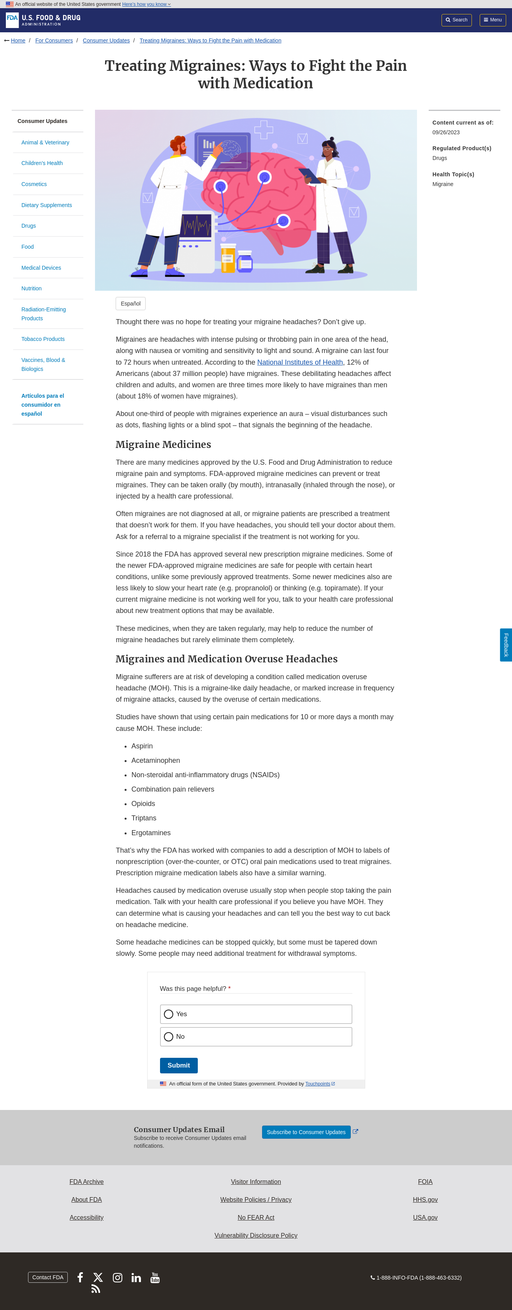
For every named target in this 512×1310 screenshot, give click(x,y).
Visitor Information (256, 1181)
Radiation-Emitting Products (43, 313)
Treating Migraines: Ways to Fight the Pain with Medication (211, 40)
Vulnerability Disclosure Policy (256, 1235)
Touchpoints (317, 1084)
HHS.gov (425, 1199)
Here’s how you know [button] (146, 4)
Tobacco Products (43, 339)
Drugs (28, 226)
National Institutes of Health (300, 362)
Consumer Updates (106, 40)
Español (131, 303)
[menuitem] (464, 130)
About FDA (86, 1199)
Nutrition (31, 288)
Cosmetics (34, 184)
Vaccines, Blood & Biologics (43, 364)
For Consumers (54, 40)
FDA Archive (86, 1181)
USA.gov (425, 1217)
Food (27, 247)
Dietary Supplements (46, 205)
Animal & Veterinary (45, 142)
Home (18, 40)
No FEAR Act (256, 1217)
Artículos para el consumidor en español (42, 404)
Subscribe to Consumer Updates (306, 1132)
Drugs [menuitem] (440, 158)
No (180, 1036)
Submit (179, 1065)
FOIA (425, 1181)
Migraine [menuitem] (443, 184)
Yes (181, 1014)
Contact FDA (47, 1277)
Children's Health (42, 163)
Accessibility (87, 1217)
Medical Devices (41, 268)
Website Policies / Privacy (256, 1199)
